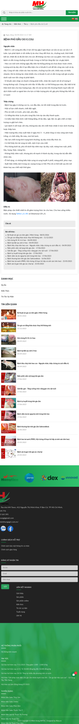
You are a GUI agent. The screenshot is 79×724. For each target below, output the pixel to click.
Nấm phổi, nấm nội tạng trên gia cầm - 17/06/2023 (26, 248)
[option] (9, 482)
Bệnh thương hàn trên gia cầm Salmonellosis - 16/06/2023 (29, 259)
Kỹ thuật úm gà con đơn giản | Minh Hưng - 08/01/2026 (28, 235)
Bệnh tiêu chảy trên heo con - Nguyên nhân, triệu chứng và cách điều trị (43, 363)
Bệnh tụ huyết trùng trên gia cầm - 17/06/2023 (24, 253)
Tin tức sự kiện (7, 297)
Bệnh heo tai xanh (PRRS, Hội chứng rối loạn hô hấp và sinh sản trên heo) (43, 439)
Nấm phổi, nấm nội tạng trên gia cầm (30, 376)
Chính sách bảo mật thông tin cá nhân (15, 555)
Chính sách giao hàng (9, 558)
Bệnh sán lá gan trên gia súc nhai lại (29, 452)
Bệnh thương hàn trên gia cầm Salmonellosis (33, 427)
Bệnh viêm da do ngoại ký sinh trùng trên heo (33, 414)
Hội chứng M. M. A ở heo (26, 338)
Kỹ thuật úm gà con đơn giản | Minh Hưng (32, 313)
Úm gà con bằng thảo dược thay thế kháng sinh (34, 325)
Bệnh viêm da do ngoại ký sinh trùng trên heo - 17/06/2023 (29, 256)
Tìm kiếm (72, 12)
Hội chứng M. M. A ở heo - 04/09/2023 (22, 240)
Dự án (3, 285)
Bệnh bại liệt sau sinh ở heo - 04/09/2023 (22, 243)
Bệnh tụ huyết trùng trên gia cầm (29, 401)
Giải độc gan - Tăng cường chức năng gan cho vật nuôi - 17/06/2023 (32, 251)
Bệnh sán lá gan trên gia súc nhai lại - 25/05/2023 (25, 264)
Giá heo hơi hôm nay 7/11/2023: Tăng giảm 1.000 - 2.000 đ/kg (24, 707)
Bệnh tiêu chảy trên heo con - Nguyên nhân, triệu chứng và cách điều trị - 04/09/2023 (39, 245)
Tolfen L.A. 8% (22, 214)
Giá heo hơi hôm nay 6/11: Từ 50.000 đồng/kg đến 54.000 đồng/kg (26, 712)
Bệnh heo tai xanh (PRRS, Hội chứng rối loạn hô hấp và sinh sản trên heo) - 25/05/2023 (39, 261)
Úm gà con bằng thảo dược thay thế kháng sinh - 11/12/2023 (30, 238)
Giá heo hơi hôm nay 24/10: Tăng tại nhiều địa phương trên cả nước (26, 716)
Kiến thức (5, 291)
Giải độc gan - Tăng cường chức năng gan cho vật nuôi (36, 389)
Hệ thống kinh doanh (9, 694)
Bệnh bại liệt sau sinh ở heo (27, 351)
